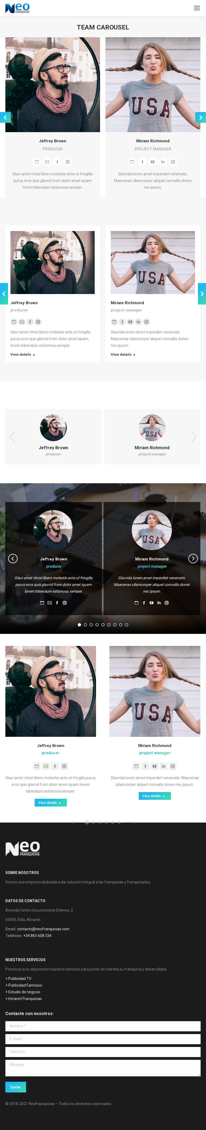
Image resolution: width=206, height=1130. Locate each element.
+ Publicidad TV (18, 978)
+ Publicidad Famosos (23, 985)
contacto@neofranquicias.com (43, 929)
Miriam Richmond (153, 141)
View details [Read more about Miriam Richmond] (123, 354)
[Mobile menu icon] (197, 8)
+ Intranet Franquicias (23, 999)
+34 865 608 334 (37, 936)
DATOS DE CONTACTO (25, 901)
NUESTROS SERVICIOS (25, 960)
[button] (79, 624)
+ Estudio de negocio (22, 992)
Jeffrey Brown (52, 141)
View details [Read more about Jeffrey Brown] (22, 354)
